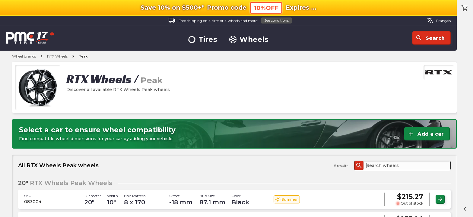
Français (439, 20)
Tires (202, 40)
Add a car (425, 133)
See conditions (276, 20)
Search (430, 38)
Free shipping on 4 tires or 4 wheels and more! (230, 21)
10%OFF (266, 7)
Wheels (248, 40)
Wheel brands (24, 56)
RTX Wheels (57, 56)
